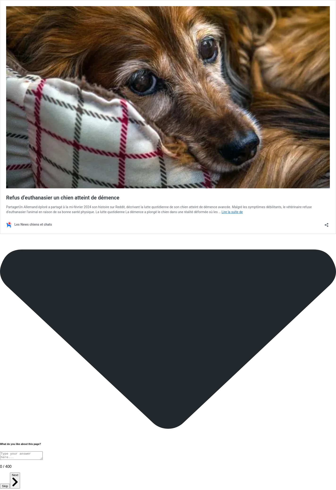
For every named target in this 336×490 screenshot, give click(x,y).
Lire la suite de (232, 212)
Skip (5, 487)
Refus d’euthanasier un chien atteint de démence (62, 198)
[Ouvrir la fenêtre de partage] (326, 223)
